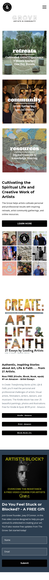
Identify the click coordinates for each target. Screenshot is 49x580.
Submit (25, 563)
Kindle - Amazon (24, 415)
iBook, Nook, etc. (24, 433)
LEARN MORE (24, 223)
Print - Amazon (24, 424)
